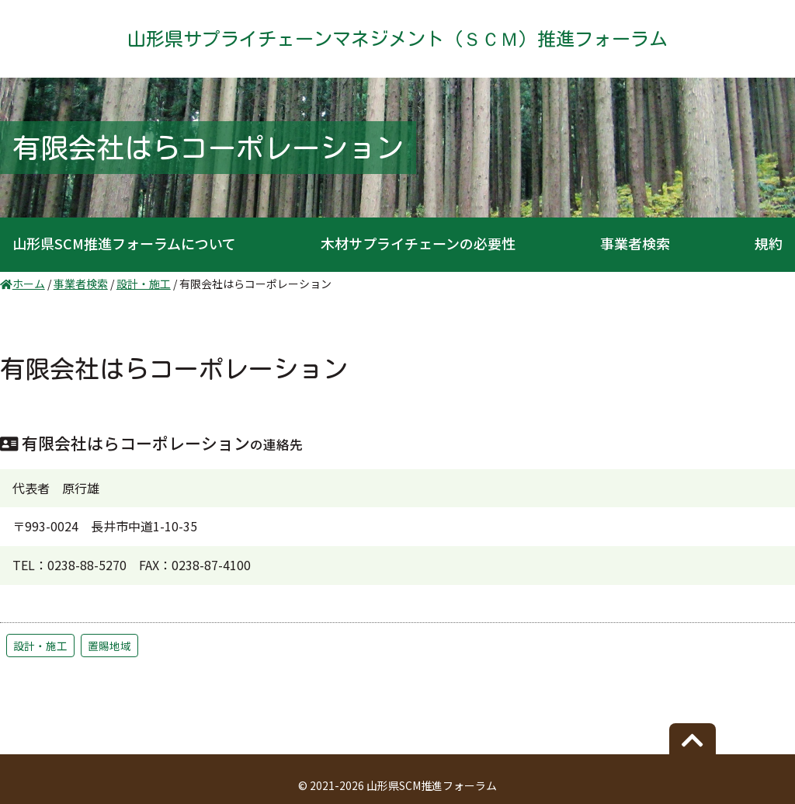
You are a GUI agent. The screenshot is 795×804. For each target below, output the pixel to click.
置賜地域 (109, 645)
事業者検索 (635, 243)
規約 (769, 243)
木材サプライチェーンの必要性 (418, 243)
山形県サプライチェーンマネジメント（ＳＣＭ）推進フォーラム (397, 39)
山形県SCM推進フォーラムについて (124, 243)
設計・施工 (40, 645)
